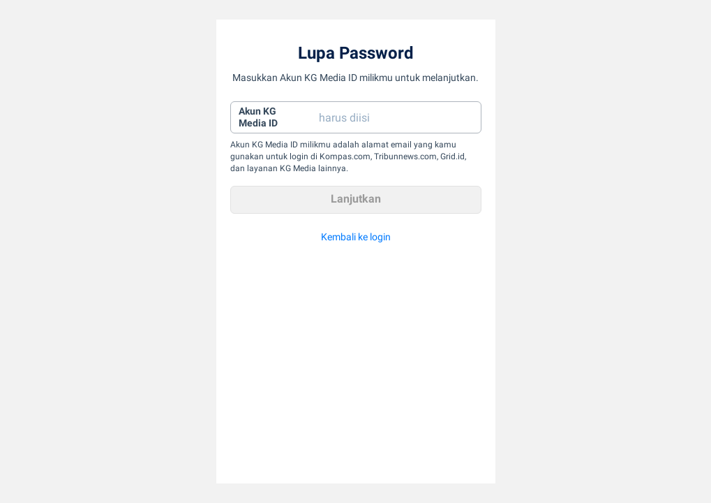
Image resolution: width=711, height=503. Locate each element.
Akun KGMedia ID (258, 117)
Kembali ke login (356, 236)
